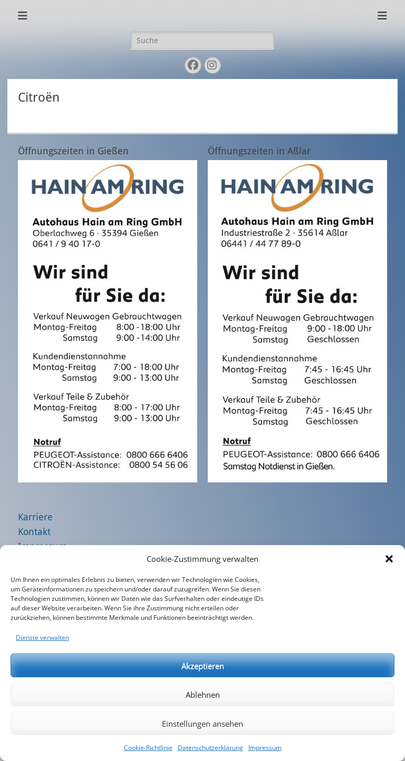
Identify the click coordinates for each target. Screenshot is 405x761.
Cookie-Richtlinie (148, 747)
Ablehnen (203, 694)
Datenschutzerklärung (210, 747)
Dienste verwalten (42, 637)
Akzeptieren (202, 665)
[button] (389, 559)
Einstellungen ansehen (202, 723)
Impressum (265, 747)
